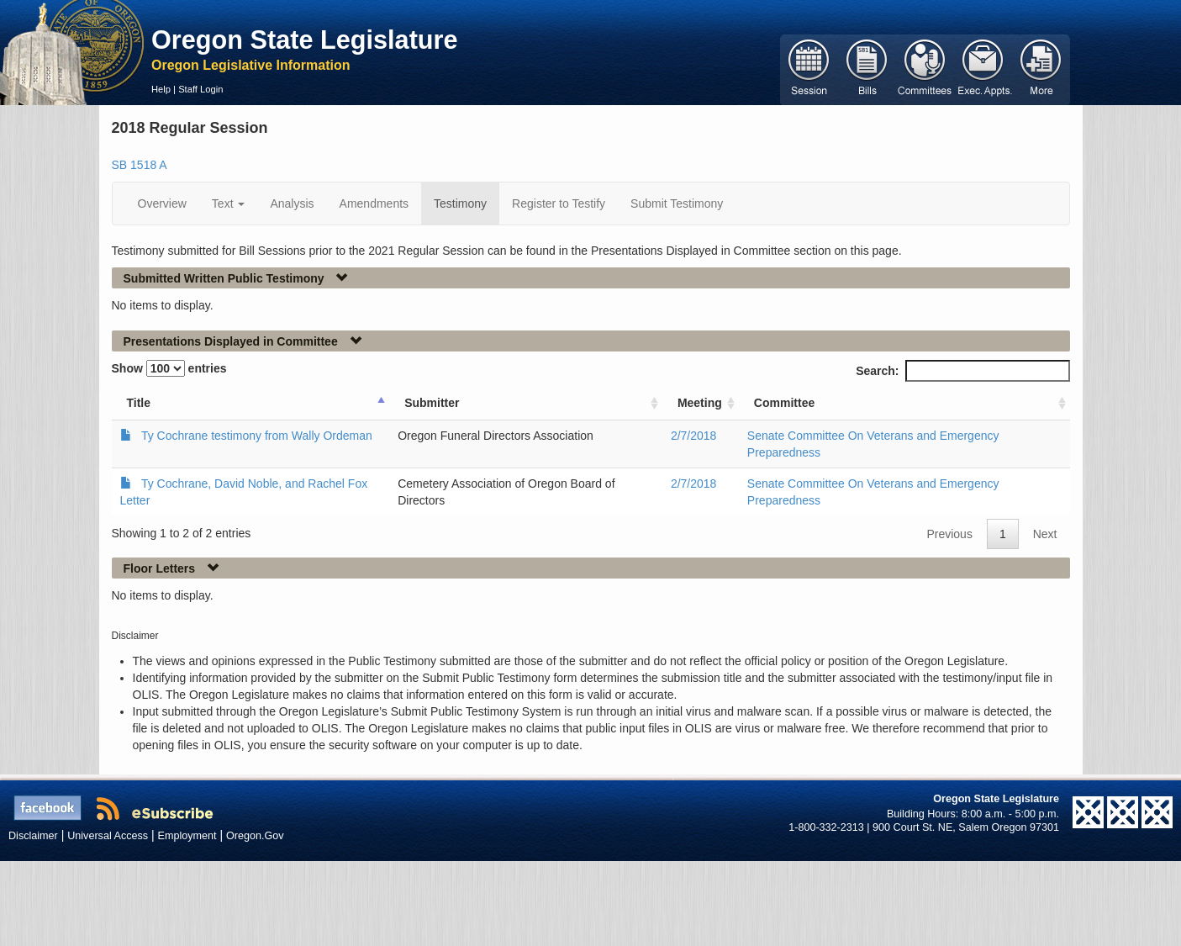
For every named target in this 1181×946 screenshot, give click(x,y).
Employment (187, 836)
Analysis (292, 203)
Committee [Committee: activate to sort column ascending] (784, 403)
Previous (949, 534)
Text (228, 203)
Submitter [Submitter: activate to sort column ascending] (431, 403)
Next (1045, 534)
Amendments (374, 203)
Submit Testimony (676, 203)
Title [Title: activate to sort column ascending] (139, 403)
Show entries (169, 368)
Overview (162, 203)
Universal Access (107, 836)
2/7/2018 (694, 435)
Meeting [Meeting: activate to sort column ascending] (699, 403)
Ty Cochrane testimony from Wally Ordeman (256, 435)
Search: (962, 371)
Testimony (460, 203)
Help (161, 89)
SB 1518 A (139, 165)
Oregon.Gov (255, 836)
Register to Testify (558, 203)
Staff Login (200, 89)
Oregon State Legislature (304, 39)
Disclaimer (33, 836)
